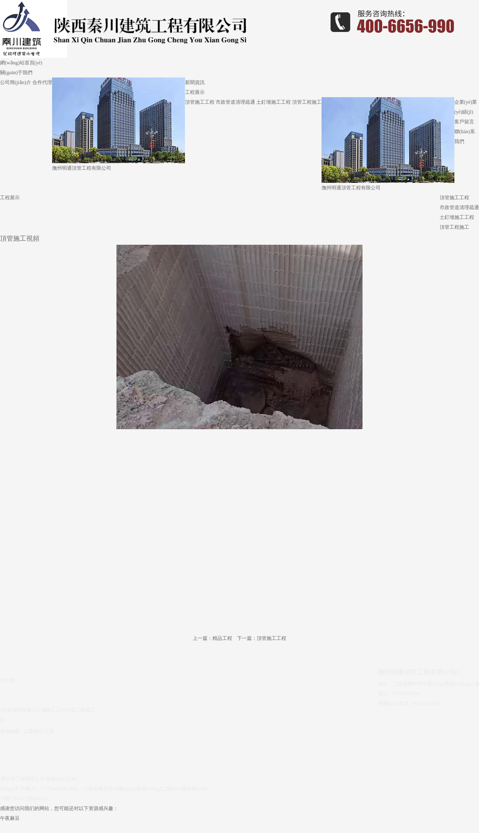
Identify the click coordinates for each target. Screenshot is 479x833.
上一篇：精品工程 (212, 638)
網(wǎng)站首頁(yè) (21, 63)
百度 (49, 729)
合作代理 (42, 82)
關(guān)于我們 (16, 72)
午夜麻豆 (10, 818)
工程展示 (195, 92)
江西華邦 (33, 729)
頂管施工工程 (199, 102)
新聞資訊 (195, 82)
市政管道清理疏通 (235, 102)
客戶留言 (464, 122)
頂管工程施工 (307, 102)
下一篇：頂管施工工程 (261, 638)
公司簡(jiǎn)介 (15, 82)
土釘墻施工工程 (273, 102)
